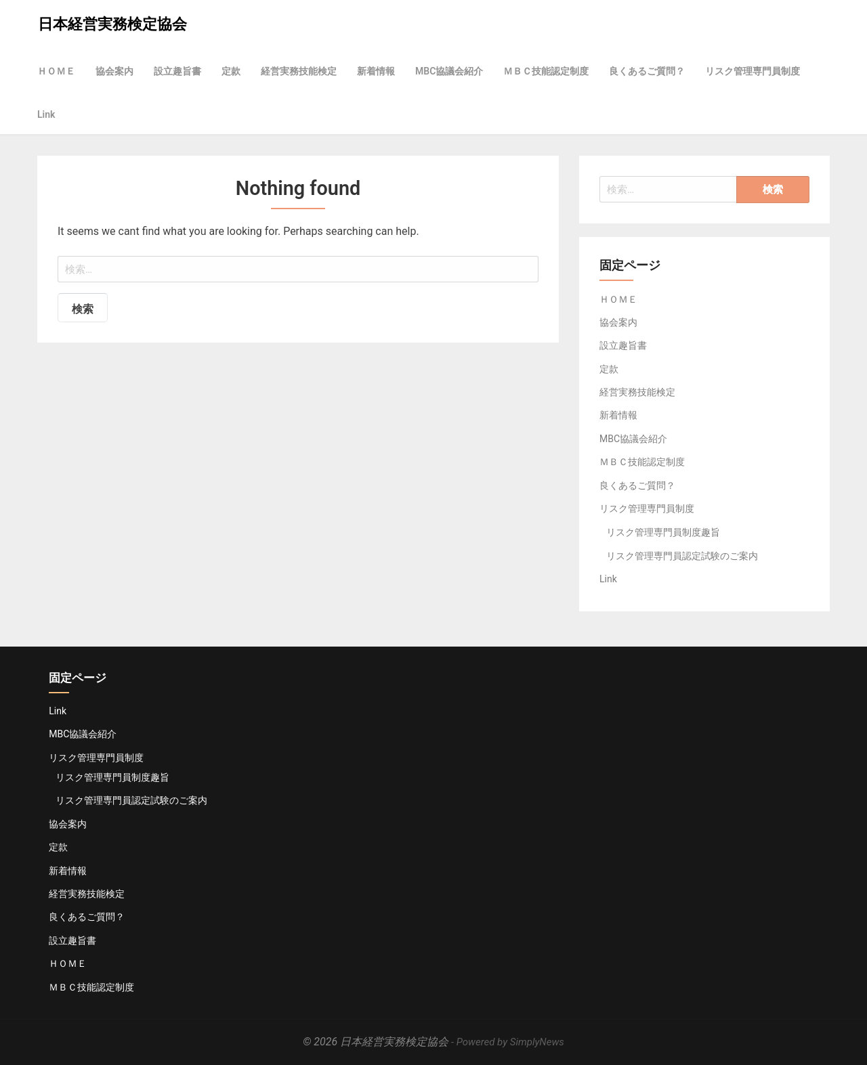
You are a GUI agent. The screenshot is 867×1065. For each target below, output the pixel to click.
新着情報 (376, 71)
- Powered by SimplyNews (507, 1042)
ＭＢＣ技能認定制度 (546, 71)
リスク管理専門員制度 (752, 71)
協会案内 (114, 71)
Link (46, 114)
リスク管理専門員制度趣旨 (663, 532)
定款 (230, 71)
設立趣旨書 (177, 71)
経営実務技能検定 (299, 71)
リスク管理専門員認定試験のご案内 (682, 555)
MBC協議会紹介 (449, 71)
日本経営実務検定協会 (112, 24)
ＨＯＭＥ (56, 71)
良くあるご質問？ (647, 71)
